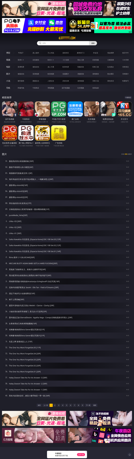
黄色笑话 (110, 81)
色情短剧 (95, 88)
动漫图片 (65, 74)
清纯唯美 (95, 74)
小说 (8, 80)
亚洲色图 (36, 74)
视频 (8, 59)
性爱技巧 (125, 81)
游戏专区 (65, 53)
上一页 (46, 405)
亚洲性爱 (21, 67)
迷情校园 (81, 81)
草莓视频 (51, 88)
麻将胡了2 (80, 53)
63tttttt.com (67, 38)
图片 (8, 73)
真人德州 (36, 53)
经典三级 (95, 67)
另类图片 (125, 74)
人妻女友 (51, 81)
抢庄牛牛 (125, 53)
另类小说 (95, 81)
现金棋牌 (110, 53)
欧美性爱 (65, 67)
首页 (39, 405)
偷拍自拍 (36, 67)
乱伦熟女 (110, 67)
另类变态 (125, 67)
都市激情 (21, 81)
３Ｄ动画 (65, 60)
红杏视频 (81, 88)
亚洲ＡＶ (21, 60)
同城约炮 (21, 88)
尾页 (94, 405)
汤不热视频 (66, 88)
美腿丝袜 (81, 74)
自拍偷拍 (36, 60)
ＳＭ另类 (125, 60)
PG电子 (21, 53)
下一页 (88, 405)
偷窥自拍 (21, 74)
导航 (8, 87)
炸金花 (95, 53)
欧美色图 (51, 74)
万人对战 (51, 53)
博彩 (8, 52)
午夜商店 (36, 88)
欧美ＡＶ (51, 60)
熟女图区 (110, 74)
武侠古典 (65, 81)
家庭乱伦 (36, 81)
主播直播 (110, 60)
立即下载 (81, 454)
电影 (8, 66)
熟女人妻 (81, 60)
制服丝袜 (81, 67)
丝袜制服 (95, 60)
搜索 (93, 43)
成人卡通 (51, 67)
